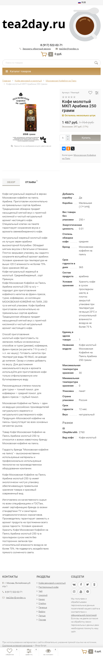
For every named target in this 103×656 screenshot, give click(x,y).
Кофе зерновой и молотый (52, 583)
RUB (82, 2)
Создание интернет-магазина (17, 645)
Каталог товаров (18, 71)
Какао (42, 599)
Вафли (42, 611)
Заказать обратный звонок (37, 48)
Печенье (43, 607)
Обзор (11, 182)
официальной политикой (84, 615)
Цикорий (43, 595)
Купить (86, 137)
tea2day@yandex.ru (69, 48)
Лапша (42, 615)
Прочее (42, 619)
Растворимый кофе (48, 587)
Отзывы (31, 182)
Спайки (42, 603)
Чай (40, 591)
